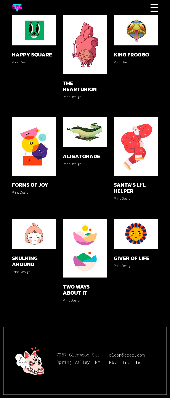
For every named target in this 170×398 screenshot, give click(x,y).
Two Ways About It (76, 289)
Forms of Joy (30, 185)
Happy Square (32, 54)
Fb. (113, 362)
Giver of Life (131, 258)
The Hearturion (80, 86)
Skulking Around (25, 261)
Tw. (139, 362)
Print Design (21, 62)
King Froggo (131, 54)
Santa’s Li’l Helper (130, 188)
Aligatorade (81, 156)
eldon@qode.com (127, 355)
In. (126, 362)
